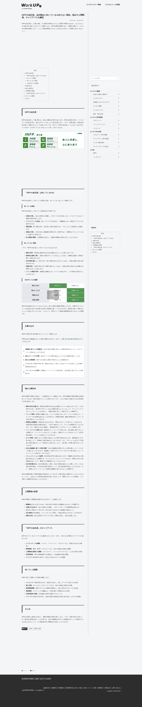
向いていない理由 (32, 80)
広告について (86, 688)
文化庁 (42, 678)
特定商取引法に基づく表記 (71, 688)
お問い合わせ (116, 688)
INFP (30, 628)
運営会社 (107, 688)
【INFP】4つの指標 (32, 83)
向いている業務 (29, 96)
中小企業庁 (47, 678)
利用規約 (58, 688)
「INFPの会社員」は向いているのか (35, 75)
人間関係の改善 (29, 91)
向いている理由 (31, 78)
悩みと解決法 (29, 88)
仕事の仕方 (28, 86)
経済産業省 (25, 678)
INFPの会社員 (29, 73)
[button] (118, 78)
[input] (105, 78)
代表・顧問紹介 (97, 688)
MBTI (24, 628)
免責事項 (50, 688)
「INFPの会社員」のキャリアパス (35, 93)
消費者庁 (32, 678)
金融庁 (37, 678)
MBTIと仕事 (37, 628)
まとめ (27, 98)
